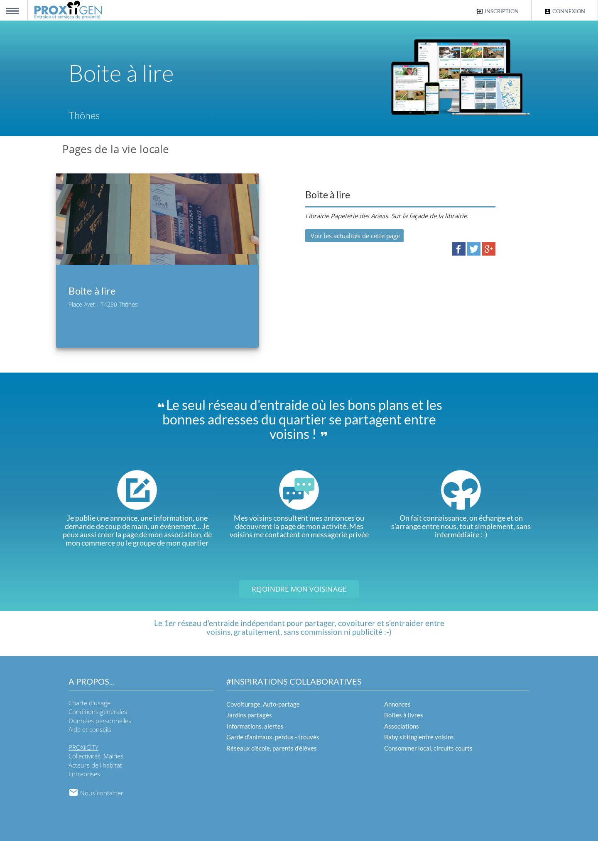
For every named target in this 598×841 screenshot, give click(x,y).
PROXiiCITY (83, 747)
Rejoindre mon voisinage (299, 589)
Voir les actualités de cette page (354, 236)
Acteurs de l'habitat (95, 765)
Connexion (564, 11)
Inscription (497, 11)
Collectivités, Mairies (96, 756)
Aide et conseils (90, 729)
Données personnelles (100, 721)
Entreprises (84, 774)
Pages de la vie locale (115, 148)
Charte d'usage (89, 703)
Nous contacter (96, 793)
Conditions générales (98, 711)
